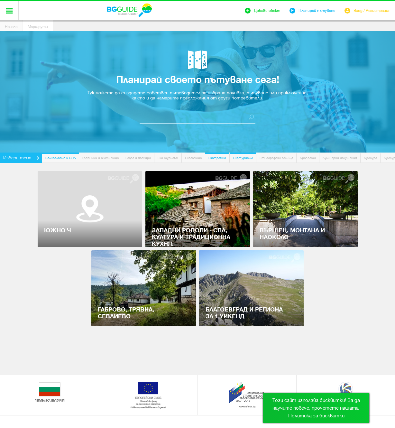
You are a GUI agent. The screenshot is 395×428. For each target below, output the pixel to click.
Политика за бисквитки (316, 416)
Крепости (308, 158)
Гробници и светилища (100, 158)
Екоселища (193, 158)
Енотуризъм (243, 158)
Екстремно (217, 158)
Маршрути (38, 26)
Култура (370, 158)
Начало (11, 26)
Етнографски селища (276, 158)
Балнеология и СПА (60, 158)
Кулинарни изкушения (340, 158)
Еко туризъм (168, 158)
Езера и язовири (138, 158)
